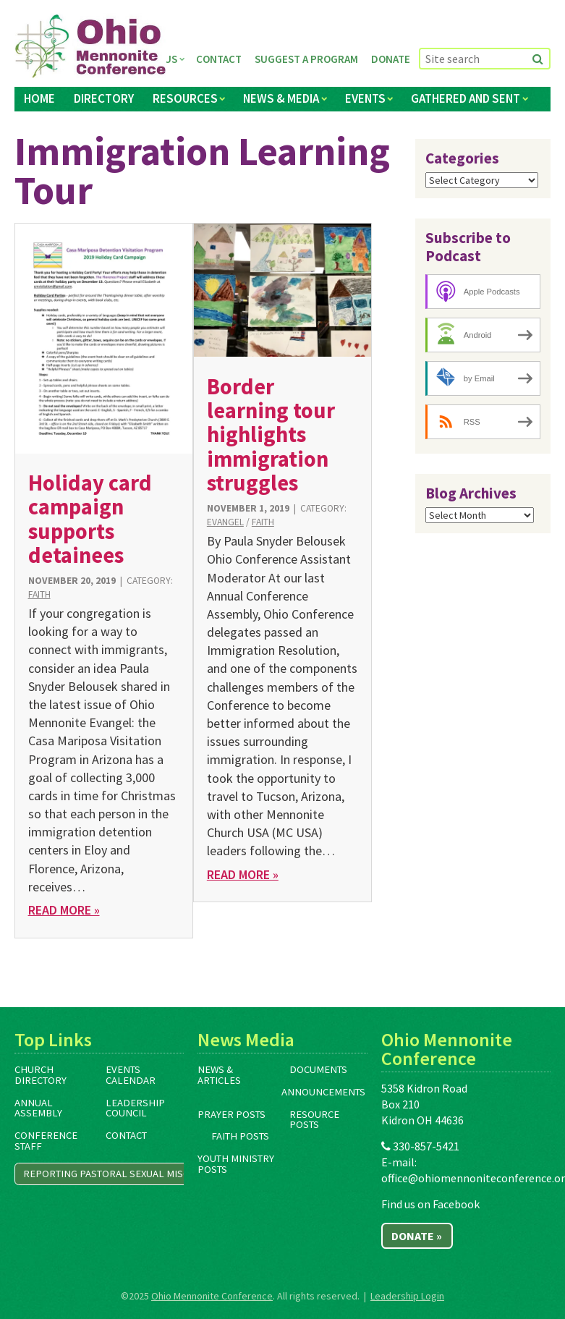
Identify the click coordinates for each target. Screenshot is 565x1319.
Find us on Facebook (430, 1204)
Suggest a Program (306, 59)
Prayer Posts (231, 1114)
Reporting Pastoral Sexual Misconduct (125, 1173)
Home (39, 98)
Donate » (416, 1236)
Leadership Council (135, 1108)
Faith (39, 594)
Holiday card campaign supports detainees (90, 519)
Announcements (323, 1091)
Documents (318, 1069)
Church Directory (40, 1075)
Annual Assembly (38, 1108)
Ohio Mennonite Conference (212, 1295)
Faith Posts (240, 1135)
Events (365, 98)
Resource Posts (314, 1120)
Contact (219, 59)
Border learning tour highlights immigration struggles (271, 435)
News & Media (281, 98)
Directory (104, 98)
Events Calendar (131, 1075)
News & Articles (219, 1075)
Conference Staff (45, 1141)
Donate (390, 59)
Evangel (225, 522)
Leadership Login (407, 1295)
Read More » (64, 910)
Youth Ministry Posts (235, 1164)
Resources (185, 98)
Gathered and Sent (465, 98)
